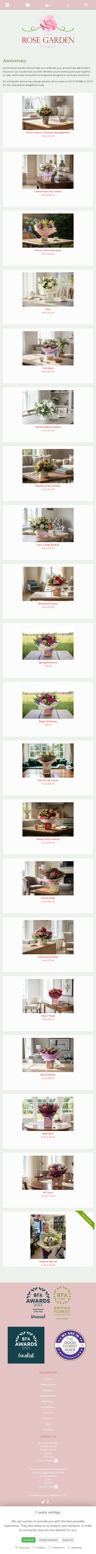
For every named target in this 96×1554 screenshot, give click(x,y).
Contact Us (48, 1418)
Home (48, 1378)
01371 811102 (48, 1486)
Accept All (28, 1539)
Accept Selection (48, 1539)
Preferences (56, 1547)
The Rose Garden (48, 1443)
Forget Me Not (48, 1395)
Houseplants (48, 1407)
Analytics (39, 1547)
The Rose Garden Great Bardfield (48, 1469)
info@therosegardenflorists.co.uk (48, 1495)
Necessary (22, 1547)
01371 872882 (48, 1460)
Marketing (75, 1547)
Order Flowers (48, 1384)
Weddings (48, 1401)
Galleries (48, 1412)
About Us (48, 1390)
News (48, 1424)
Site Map (48, 1429)
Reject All (68, 1539)
